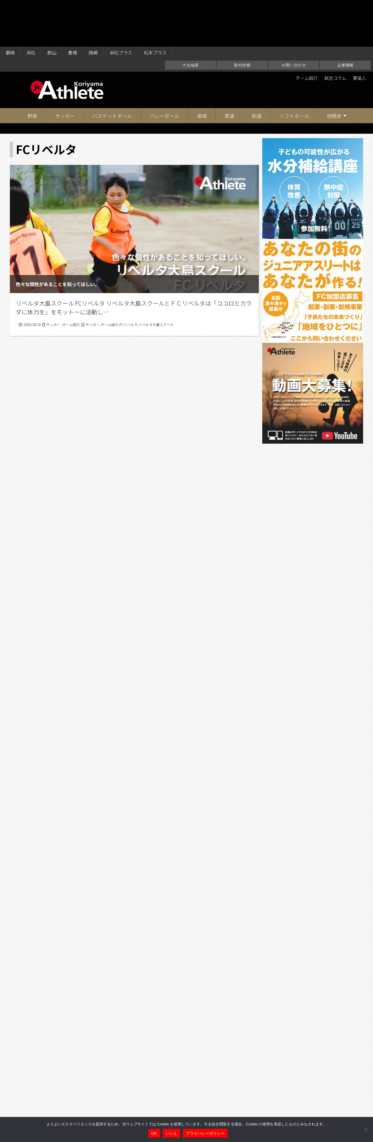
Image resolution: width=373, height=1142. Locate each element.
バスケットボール (112, 69)
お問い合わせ (293, 19)
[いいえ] (366, 1129)
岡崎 (95, 6)
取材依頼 (242, 19)
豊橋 (74, 6)
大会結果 (190, 19)
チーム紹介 (302, 32)
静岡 (10, 6)
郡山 (53, 6)
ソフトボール (294, 69)
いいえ (171, 1133)
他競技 (334, 69)
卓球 (202, 69)
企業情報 (345, 19)
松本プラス (159, 6)
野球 (32, 69)
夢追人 (359, 32)
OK (154, 1133)
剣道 (257, 69)
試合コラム (333, 32)
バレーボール (164, 69)
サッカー (65, 69)
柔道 (229, 69)
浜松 (31, 6)
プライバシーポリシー (205, 1133)
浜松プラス (124, 6)
